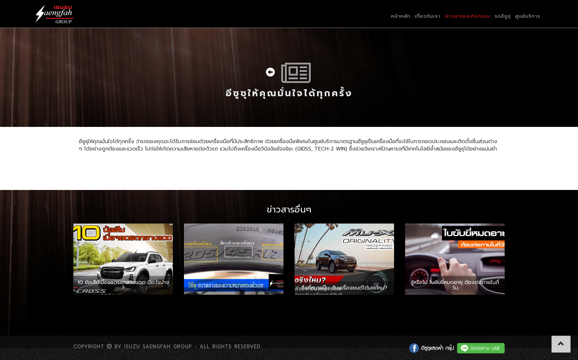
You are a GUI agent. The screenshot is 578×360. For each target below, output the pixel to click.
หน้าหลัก (400, 16)
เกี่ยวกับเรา (428, 16)
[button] (561, 344)
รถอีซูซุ (503, 16)
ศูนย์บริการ (527, 16)
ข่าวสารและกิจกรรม (467, 16)
